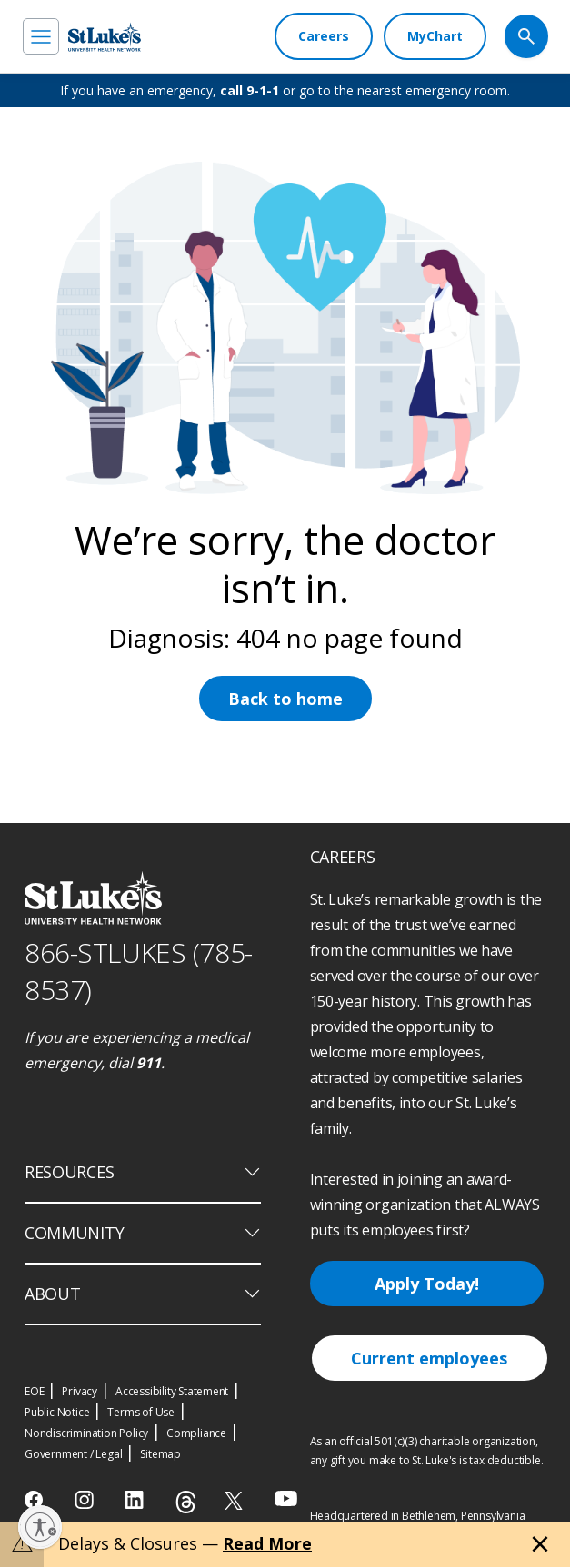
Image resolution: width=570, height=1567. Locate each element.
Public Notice (57, 1412)
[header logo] (104, 36)
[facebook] (36, 1500)
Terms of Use (141, 1412)
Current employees (429, 1358)
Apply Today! (427, 1283)
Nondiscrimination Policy (86, 1433)
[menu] (41, 36)
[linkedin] (136, 1500)
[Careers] (323, 36)
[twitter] (236, 1500)
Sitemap (160, 1454)
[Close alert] (540, 1544)
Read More (267, 1543)
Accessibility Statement (171, 1391)
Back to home (285, 698)
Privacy (79, 1391)
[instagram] (86, 1500)
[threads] (186, 1502)
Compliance (196, 1433)
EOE (34, 1391)
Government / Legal (73, 1454)
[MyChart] (435, 36)
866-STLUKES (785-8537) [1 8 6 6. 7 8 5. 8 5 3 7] (139, 971)
